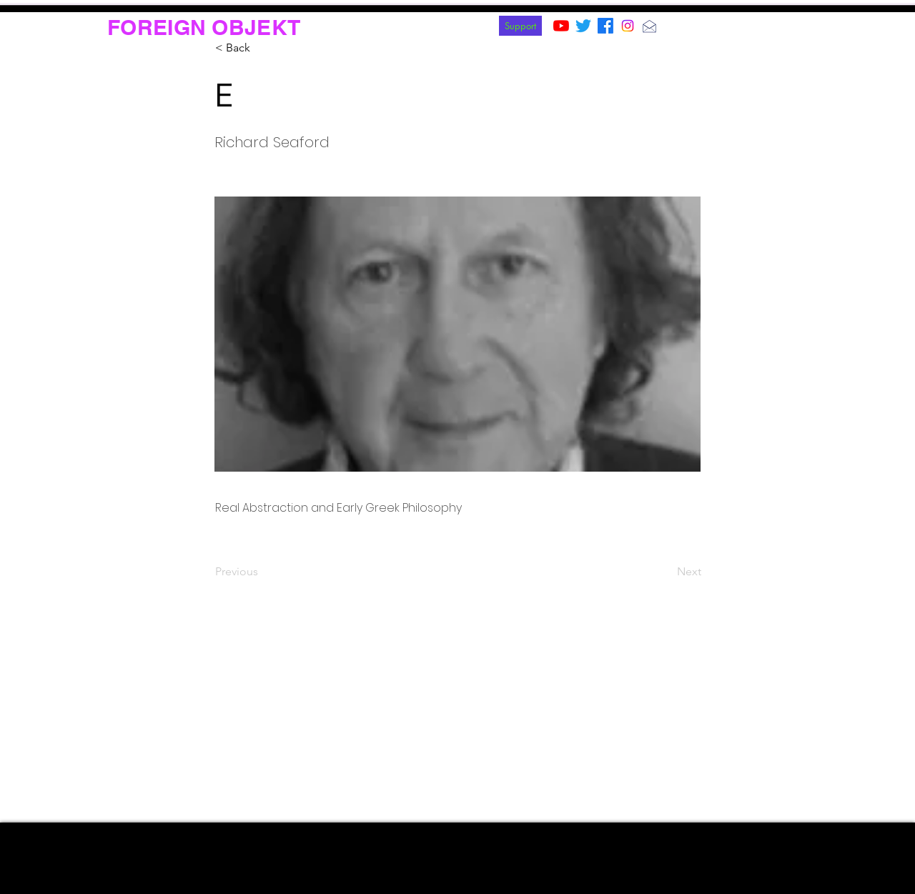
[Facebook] (605, 26)
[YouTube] (561, 26)
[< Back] (262, 48)
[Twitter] (583, 26)
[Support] (520, 26)
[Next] (665, 571)
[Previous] (262, 571)
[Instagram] (627, 26)
